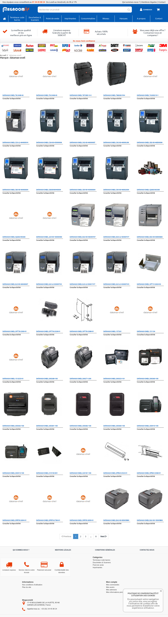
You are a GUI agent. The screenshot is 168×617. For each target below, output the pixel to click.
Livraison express (9, 570)
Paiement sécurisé (44, 570)
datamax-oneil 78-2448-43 (46, 95)
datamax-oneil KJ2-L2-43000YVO (116, 284)
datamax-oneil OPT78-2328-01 (48, 331)
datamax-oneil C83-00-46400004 (15, 189)
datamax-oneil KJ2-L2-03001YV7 (82, 284)
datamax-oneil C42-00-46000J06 (116, 142)
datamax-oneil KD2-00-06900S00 (150, 237)
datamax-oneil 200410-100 (147, 426)
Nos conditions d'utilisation (32, 585)
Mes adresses (111, 590)
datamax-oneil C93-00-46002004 (116, 189)
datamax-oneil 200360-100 (147, 378)
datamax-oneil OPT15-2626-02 (149, 284)
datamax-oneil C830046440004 (48, 189)
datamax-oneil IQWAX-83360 (148, 189)
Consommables (88, 18)
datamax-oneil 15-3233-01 (13, 378)
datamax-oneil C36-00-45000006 (49, 142)
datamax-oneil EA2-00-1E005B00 (150, 520)
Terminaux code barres (17, 18)
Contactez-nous (147, 550)
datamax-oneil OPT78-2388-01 (82, 331)
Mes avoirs (110, 587)
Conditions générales (105, 550)
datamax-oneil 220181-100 (80, 473)
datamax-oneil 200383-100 (114, 426)
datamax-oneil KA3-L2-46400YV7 (116, 237)
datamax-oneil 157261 (112, 331)
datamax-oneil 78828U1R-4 (114, 95)
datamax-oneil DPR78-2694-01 (14, 520)
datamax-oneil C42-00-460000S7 (82, 142)
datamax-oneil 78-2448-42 (13, 95)
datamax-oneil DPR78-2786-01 (48, 520)
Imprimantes (70, 18)
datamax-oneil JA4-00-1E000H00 (49, 237)
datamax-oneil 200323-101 (114, 378)
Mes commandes (112, 585)
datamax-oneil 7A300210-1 (147, 95)
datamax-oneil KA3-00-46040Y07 (83, 237)
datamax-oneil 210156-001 (47, 473)
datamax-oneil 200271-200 (80, 378)
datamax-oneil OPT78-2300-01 (14, 331)
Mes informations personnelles (117, 592)
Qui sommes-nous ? (131, 2)
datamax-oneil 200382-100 (80, 426)
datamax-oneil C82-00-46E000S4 (149, 142)
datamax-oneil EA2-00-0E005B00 (116, 520)
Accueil (3, 55)
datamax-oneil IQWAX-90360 (13, 237)
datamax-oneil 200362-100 (13, 426)
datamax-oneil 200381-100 (47, 426)
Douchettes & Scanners (35, 18)
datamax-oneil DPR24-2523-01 (115, 473)
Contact (162, 2)
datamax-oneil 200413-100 (13, 473)
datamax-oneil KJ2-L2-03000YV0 (49, 284)
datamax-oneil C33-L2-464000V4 (15, 142)
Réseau (106, 18)
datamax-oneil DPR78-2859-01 (82, 520)
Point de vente (52, 18)
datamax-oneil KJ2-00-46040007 (15, 284)
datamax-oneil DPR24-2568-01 (149, 473)
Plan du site (26, 587)
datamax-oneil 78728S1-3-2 (80, 95)
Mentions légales (149, 2)
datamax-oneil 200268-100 (47, 378)
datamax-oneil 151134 (146, 331)
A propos (141, 18)
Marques (123, 18)
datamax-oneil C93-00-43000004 (82, 189)
